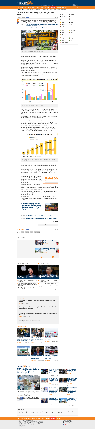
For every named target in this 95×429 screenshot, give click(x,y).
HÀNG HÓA (29, 7)
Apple (23, 232)
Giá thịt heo (33, 412)
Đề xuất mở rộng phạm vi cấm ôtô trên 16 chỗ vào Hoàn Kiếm (71, 370)
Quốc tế (50, 374)
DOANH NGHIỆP (53, 7)
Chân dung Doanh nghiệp (47, 9)
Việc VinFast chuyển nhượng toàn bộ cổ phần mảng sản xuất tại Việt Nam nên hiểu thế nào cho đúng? (23, 339)
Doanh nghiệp (21, 9)
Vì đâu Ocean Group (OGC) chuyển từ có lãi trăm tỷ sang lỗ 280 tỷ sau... (44, 242)
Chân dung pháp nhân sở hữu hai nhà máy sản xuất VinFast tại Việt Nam (37, 339)
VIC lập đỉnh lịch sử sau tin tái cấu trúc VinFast (51, 338)
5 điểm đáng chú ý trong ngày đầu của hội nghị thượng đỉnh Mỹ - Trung (53, 400)
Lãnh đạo (38, 9)
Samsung (27, 232)
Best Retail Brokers (48, 412)
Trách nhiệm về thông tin (23, 427)
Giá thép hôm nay (22, 412)
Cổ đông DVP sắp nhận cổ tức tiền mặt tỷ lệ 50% (48, 283)
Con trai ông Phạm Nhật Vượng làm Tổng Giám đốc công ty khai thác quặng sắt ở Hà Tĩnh (48, 276)
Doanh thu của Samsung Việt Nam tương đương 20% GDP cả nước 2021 (41, 218)
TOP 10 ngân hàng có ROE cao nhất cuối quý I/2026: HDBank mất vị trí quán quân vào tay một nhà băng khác (53, 390)
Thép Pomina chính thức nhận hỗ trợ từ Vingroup (48, 289)
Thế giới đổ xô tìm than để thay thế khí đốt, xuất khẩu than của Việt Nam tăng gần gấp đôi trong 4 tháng (38, 314)
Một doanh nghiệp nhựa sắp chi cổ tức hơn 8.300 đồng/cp (48, 286)
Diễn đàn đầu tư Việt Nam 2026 (57, 412)
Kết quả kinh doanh (31, 9)
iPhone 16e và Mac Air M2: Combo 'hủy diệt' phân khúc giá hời (27, 281)
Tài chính (50, 394)
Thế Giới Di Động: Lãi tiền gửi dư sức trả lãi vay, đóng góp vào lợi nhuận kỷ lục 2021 (51, 179)
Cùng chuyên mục (44, 263)
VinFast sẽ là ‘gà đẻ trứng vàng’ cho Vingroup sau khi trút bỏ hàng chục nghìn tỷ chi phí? (51, 357)
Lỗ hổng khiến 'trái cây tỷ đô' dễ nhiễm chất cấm (29, 320)
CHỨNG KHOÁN (47, 7)
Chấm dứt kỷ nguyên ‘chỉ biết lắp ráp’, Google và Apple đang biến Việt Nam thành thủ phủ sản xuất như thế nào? (27, 284)
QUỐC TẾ (33, 7)
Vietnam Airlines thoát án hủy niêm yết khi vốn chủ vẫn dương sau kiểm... (44, 250)
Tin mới (22, 298)
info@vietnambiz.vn (24, 426)
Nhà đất (20, 303)
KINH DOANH (59, 7)
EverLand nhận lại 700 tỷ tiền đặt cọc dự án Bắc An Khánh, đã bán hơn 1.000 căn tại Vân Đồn (37, 301)
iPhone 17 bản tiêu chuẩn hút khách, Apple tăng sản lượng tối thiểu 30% (28, 288)
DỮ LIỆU (63, 7)
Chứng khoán (47, 341)
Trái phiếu (63, 9)
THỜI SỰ (21, 7)
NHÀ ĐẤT (42, 7)
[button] (41, 257)
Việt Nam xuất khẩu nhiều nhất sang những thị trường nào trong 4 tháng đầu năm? (53, 380)
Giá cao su (42, 412)
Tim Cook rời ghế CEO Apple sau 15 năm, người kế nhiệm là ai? (27, 277)
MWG (32, 232)
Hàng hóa (20, 316)
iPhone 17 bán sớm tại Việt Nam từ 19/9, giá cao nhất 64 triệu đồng (27, 291)
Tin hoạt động (57, 9)
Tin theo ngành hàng (65, 11)
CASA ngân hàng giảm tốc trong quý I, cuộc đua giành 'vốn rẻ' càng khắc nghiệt (28, 371)
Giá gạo (37, 412)
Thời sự (50, 383)
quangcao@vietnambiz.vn (70, 422)
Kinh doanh (19, 342)
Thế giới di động (37, 232)
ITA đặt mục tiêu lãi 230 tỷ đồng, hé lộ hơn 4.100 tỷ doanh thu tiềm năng (48, 281)
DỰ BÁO (25, 7)
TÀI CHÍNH (37, 7)
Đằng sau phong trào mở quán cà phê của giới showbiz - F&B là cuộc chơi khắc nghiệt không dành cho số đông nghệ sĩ (37, 307)
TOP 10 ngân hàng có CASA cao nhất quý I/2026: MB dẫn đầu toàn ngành (31, 398)
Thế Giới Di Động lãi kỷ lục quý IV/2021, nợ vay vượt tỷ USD (36, 27)
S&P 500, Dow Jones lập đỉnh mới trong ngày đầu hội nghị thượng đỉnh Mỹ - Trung (54, 371)
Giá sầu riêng (28, 412)
